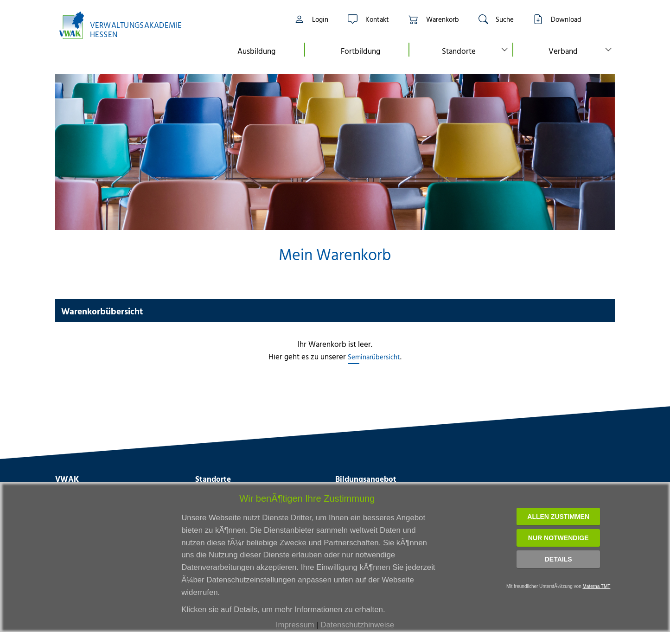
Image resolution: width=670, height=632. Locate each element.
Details (558, 559)
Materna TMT (597, 586)
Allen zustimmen (558, 516)
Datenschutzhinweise (358, 624)
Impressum (295, 624)
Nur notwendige (558, 538)
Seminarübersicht (374, 356)
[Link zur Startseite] (125, 25)
